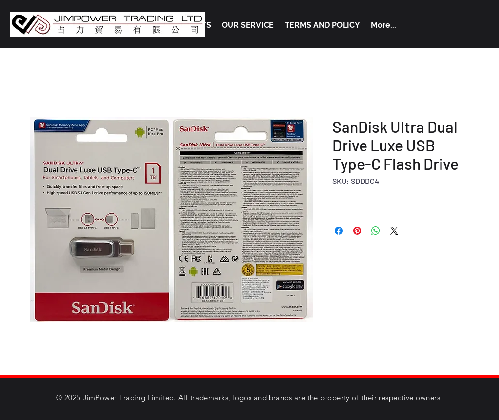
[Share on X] (394, 231)
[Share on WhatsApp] (376, 231)
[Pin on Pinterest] (357, 231)
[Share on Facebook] (339, 231)
